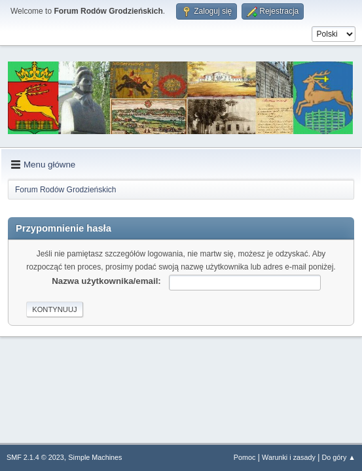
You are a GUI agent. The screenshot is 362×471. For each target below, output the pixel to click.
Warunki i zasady (289, 457)
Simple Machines (95, 457)
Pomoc (245, 457)
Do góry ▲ (338, 457)
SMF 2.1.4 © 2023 (35, 457)
